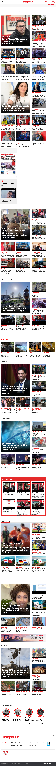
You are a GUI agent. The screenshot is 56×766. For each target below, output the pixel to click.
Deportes (5, 521)
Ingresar (52, 1)
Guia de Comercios (40, 742)
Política (4, 362)
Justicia (44, 11)
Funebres (38, 744)
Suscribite (46, 1)
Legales (30, 744)
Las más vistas (5, 745)
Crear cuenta (3, 747)
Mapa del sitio (32, 747)
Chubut (33, 11)
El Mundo (5, 645)
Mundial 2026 (38, 11)
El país (4, 581)
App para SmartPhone (15, 747)
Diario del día (7, 150)
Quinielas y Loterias (32, 745)
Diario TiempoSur (13, 752)
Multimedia (7, 479)
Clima (48, 11)
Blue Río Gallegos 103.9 (29, 752)
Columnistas (6, 706)
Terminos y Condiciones (24, 747)
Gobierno (29, 11)
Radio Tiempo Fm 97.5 (21, 752)
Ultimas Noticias (5, 742)
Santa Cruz (24, 11)
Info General (7, 279)
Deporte (20, 744)
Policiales (5, 419)
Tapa (30, 742)
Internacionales (14, 745)
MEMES (3, 181)
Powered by (47, 763)
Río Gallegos (18, 11)
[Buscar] (18, 2)
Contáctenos (9, 747)
